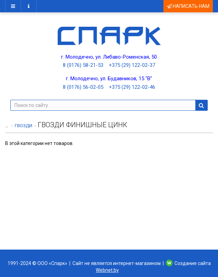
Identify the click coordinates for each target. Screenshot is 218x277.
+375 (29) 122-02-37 (132, 65)
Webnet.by (107, 270)
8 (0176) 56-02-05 (83, 87)
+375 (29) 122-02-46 (132, 87)
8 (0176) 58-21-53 (83, 65)
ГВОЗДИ (23, 125)
